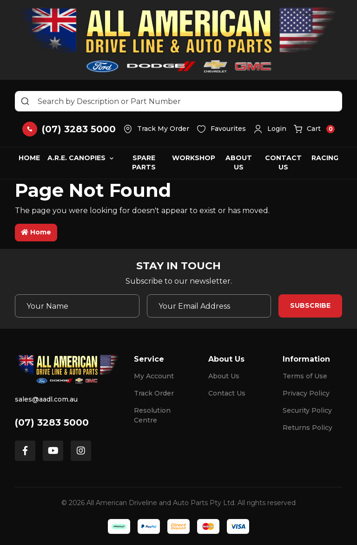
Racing (324, 158)
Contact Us (283, 162)
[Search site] (25, 101)
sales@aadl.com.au (46, 399)
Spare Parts (144, 162)
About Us (238, 162)
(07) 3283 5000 (52, 422)
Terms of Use (305, 376)
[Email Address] (209, 306)
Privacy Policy (306, 393)
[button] (270, 129)
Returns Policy (307, 427)
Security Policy (307, 410)
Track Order (154, 393)
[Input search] (178, 101)
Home (29, 158)
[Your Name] (77, 306)
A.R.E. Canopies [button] (76, 158)
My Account (154, 376)
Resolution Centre (152, 415)
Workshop (193, 158)
